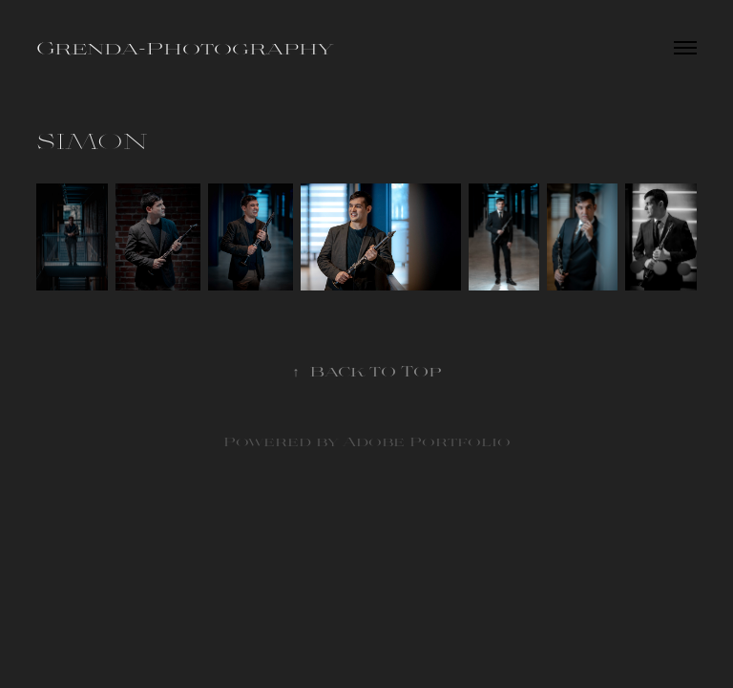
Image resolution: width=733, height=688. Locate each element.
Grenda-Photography (184, 47)
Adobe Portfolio (427, 441)
